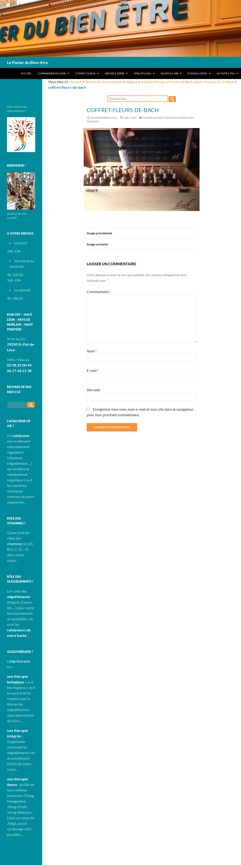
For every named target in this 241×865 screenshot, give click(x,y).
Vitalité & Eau (142, 73)
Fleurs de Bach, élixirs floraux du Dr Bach (202, 81)
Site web (93, 390)
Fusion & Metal (197, 73)
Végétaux (133, 81)
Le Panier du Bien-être (27, 62)
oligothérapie (19, 661)
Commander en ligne (52, 73)
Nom (92, 351)
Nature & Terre (114, 73)
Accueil (26, 73)
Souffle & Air (169, 73)
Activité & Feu (226, 73)
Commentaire (99, 291)
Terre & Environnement (103, 81)
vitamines (14, 543)
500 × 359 (130, 117)
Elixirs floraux (155, 81)
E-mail (93, 370)
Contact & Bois (85, 73)
